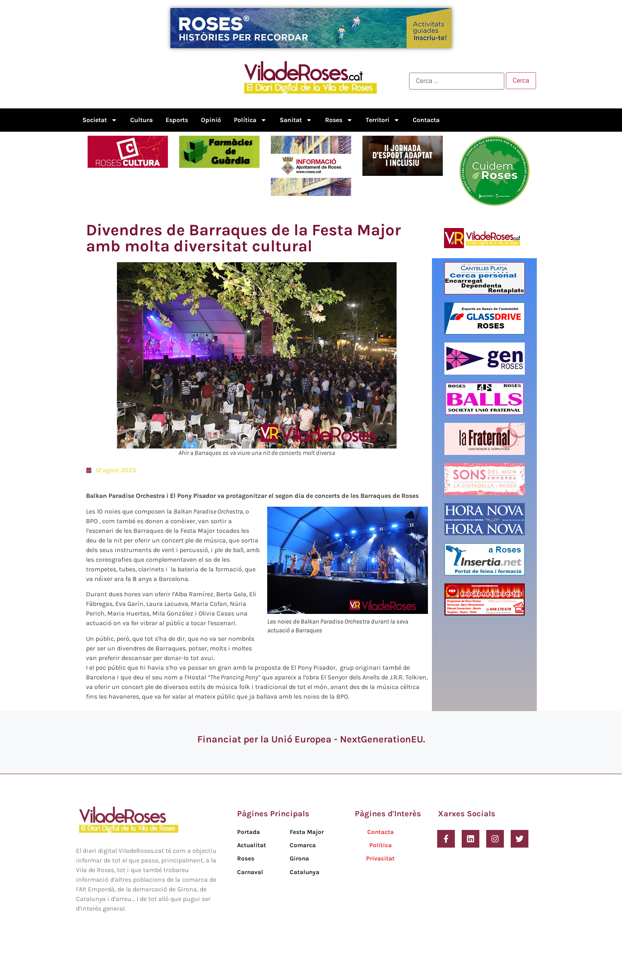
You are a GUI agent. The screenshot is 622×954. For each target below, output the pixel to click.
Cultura (141, 120)
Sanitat (296, 120)
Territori (383, 120)
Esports (177, 120)
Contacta (426, 120)
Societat (99, 120)
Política (250, 120)
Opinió (211, 120)
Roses (339, 120)
